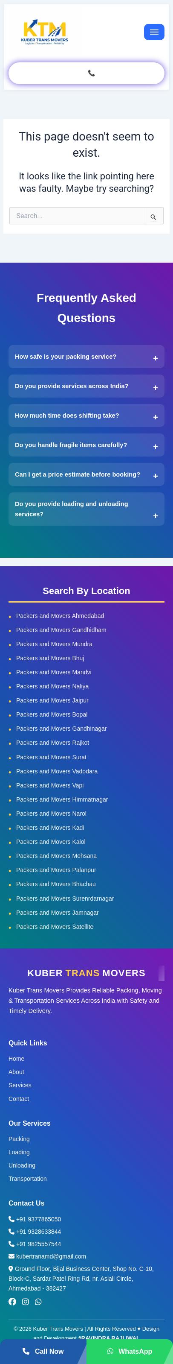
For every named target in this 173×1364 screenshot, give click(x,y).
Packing (19, 1139)
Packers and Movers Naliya (52, 686)
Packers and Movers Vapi (50, 785)
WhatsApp (130, 1351)
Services (20, 1085)
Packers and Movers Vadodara (57, 771)
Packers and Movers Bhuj (50, 658)
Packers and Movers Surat (51, 757)
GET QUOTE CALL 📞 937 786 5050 (86, 73)
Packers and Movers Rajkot (52, 742)
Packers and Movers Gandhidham (61, 629)
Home (16, 1058)
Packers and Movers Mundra (54, 644)
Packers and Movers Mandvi (54, 672)
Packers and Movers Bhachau (56, 884)
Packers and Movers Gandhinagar (61, 728)
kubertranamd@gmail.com (47, 1256)
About (16, 1071)
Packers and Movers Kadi (50, 827)
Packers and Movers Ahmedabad (60, 615)
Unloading (22, 1165)
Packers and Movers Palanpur (56, 869)
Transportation (28, 1178)
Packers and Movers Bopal (51, 714)
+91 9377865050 (35, 1219)
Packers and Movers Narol (51, 813)
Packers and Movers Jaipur (52, 700)
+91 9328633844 (35, 1231)
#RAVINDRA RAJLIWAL (109, 1338)
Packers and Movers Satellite (54, 926)
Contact (19, 1098)
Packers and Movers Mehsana (56, 855)
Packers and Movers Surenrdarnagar (65, 898)
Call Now (43, 1351)
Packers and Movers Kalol (51, 841)
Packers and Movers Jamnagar (57, 912)
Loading (19, 1152)
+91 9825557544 (35, 1244)
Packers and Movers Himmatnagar (62, 799)
